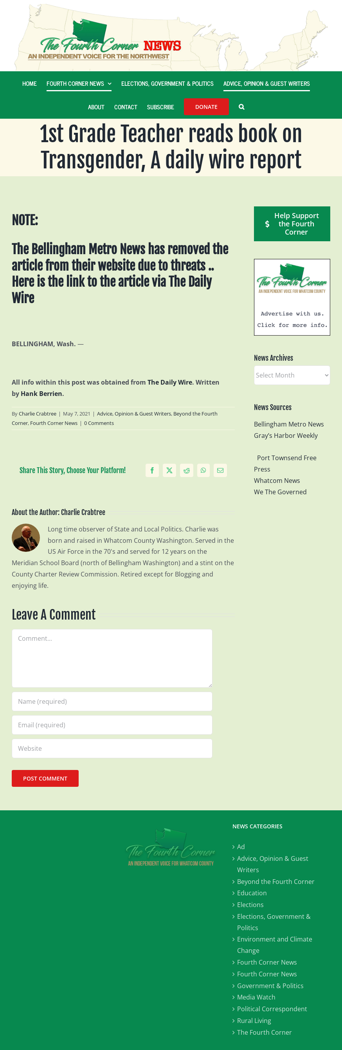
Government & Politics (270, 985)
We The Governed (280, 492)
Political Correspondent (272, 1009)
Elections (250, 904)
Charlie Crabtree (37, 413)
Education (252, 893)
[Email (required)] (112, 725)
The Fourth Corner (264, 1032)
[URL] (112, 748)
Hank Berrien (41, 393)
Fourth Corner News (53, 423)
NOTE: (25, 220)
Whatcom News (277, 480)
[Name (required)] (112, 701)
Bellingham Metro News (289, 424)
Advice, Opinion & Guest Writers (134, 413)
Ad (241, 846)
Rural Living (254, 1020)
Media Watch (256, 997)
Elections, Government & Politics (274, 922)
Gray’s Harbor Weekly (289, 435)
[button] (241, 106)
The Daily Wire (170, 382)
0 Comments (99, 423)
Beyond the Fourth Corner (276, 881)
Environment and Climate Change (274, 945)
